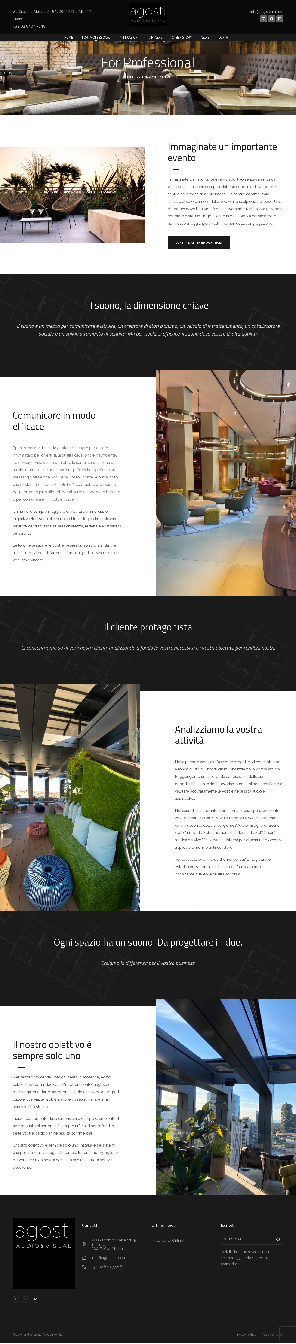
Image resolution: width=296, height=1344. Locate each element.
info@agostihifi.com (266, 12)
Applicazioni (129, 37)
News (205, 37)
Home (68, 37)
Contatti (225, 37)
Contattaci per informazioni (200, 243)
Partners (155, 37)
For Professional (96, 37)
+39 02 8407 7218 (29, 26)
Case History (182, 37)
